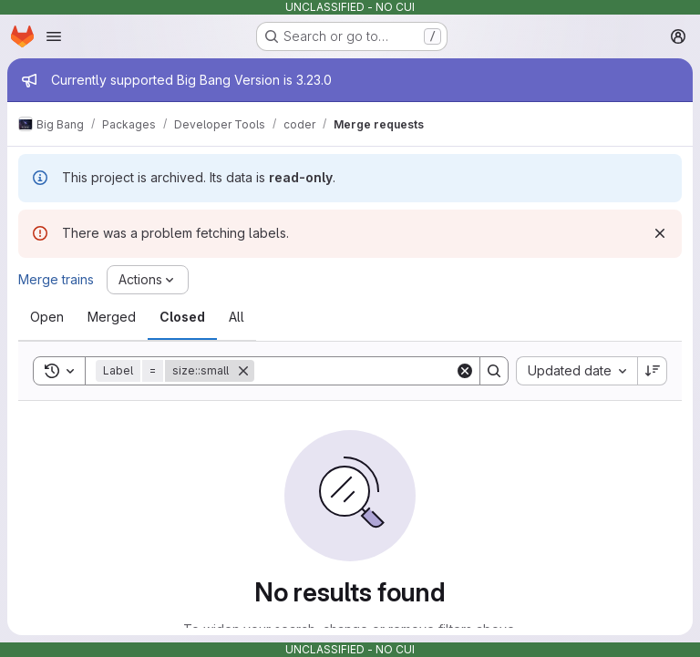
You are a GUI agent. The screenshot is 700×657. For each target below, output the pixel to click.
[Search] (367, 371)
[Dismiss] (660, 233)
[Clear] (465, 371)
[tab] (47, 317)
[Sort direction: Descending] (652, 370)
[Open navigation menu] (53, 36)
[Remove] (243, 371)
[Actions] (148, 279)
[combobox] (576, 370)
